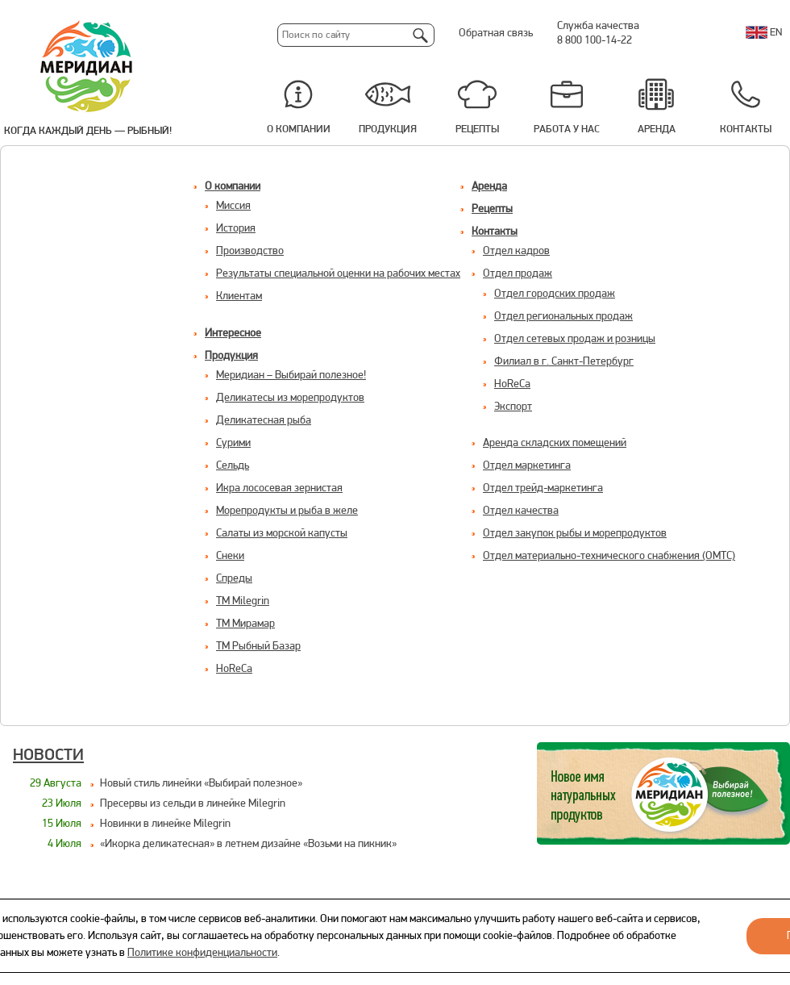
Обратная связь (496, 33)
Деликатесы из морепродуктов (290, 398)
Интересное (233, 334)
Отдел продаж (517, 274)
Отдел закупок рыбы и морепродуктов (575, 534)
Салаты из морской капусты (281, 534)
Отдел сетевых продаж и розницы (574, 339)
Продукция (388, 129)
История (236, 229)
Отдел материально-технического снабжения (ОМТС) (609, 556)
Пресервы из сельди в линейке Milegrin (192, 804)
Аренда (657, 129)
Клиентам (239, 296)
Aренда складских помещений (554, 443)
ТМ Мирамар (245, 624)
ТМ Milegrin (242, 601)
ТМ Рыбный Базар (258, 647)
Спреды (234, 579)
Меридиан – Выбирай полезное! (291, 375)
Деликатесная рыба (263, 421)
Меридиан (87, 67)
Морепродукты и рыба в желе (287, 511)
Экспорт (513, 407)
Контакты (745, 129)
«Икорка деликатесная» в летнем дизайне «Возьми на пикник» (248, 844)
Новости (48, 755)
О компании (299, 129)
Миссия (233, 206)
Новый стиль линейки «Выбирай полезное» (201, 784)
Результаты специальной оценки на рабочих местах (338, 274)
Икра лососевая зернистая (279, 488)
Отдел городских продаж (554, 294)
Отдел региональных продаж (563, 317)
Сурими (233, 443)
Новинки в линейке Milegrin (165, 824)
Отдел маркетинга (527, 466)
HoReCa (234, 669)
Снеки (230, 556)
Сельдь (232, 466)
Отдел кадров (516, 251)
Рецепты (477, 129)
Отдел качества (521, 511)
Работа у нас (567, 129)
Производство (250, 251)
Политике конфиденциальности (202, 953)
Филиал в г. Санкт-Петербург (564, 362)
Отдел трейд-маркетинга (543, 488)
